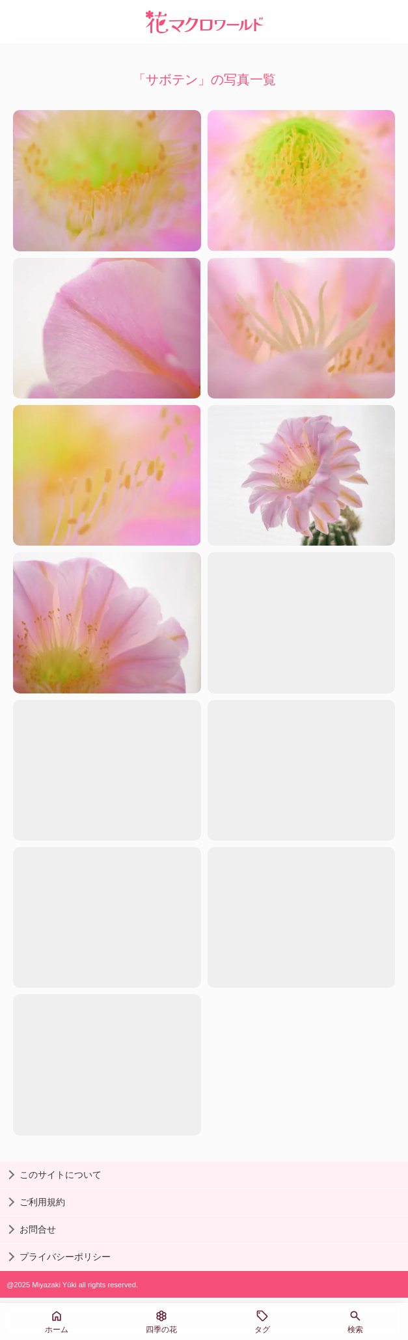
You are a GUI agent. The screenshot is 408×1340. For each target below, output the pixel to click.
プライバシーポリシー (65, 1256)
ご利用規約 (42, 1202)
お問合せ (38, 1229)
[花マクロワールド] (204, 21)
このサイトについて (61, 1174)
